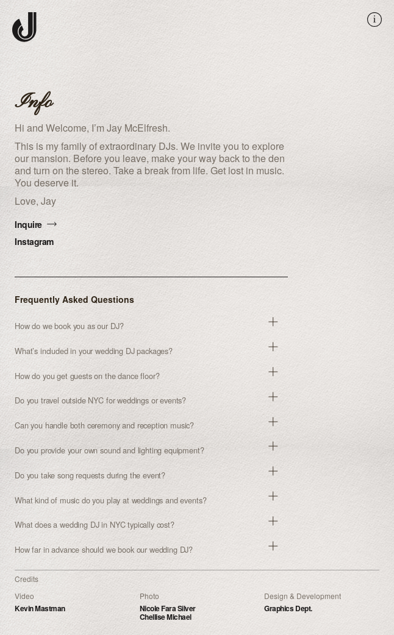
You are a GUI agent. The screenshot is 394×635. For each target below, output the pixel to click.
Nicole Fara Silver (168, 608)
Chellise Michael (166, 616)
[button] (151, 326)
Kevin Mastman (40, 608)
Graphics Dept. (288, 608)
